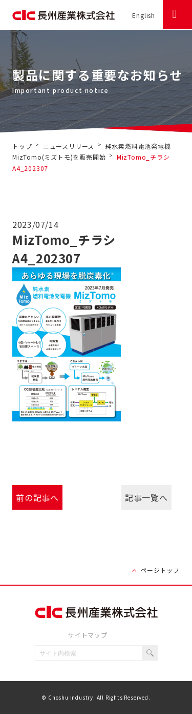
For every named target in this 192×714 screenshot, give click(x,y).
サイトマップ (88, 634)
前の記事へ (37, 497)
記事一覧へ (146, 497)
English (143, 15)
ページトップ (160, 570)
